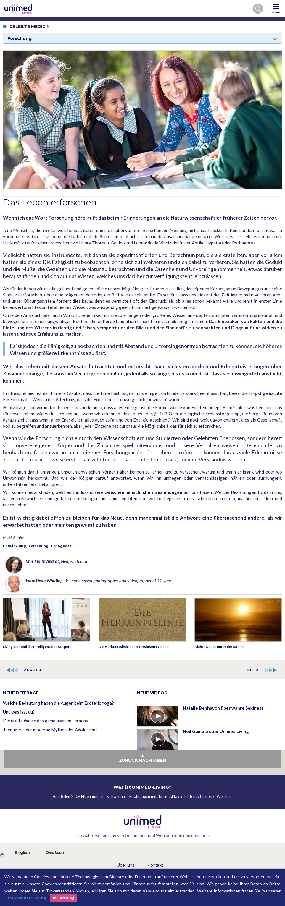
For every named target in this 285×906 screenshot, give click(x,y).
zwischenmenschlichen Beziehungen (143, 492)
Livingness (61, 546)
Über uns (125, 865)
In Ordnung (63, 897)
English (22, 852)
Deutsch (55, 852)
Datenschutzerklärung (25, 897)
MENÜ (276, 9)
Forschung (39, 546)
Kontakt (155, 865)
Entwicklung (14, 546)
